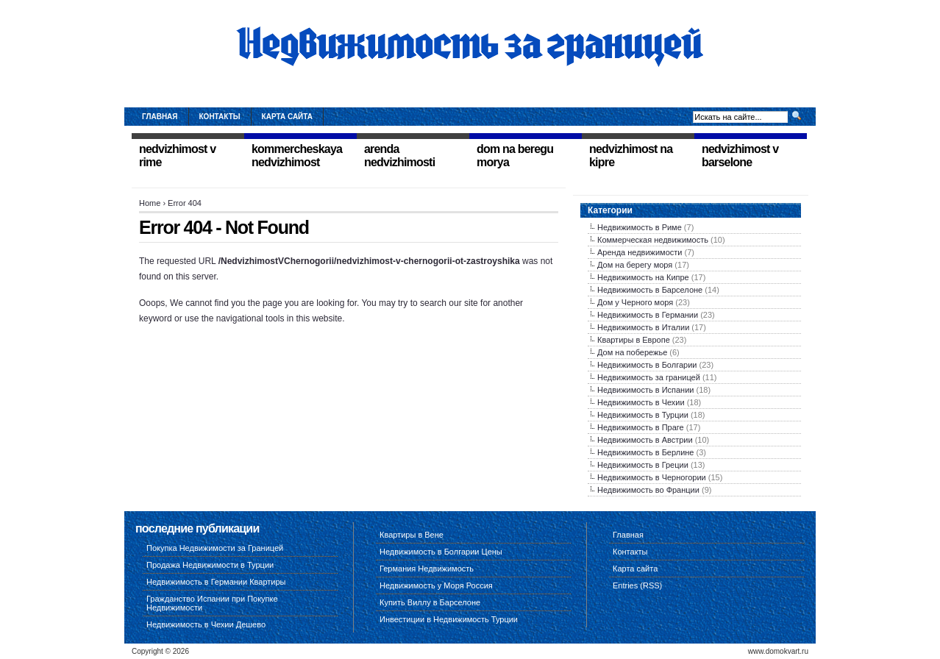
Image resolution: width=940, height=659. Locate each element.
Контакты (220, 117)
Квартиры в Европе (633, 339)
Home (149, 203)
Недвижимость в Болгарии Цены (441, 551)
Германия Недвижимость (427, 568)
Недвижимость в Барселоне (649, 289)
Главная (160, 117)
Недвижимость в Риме (639, 227)
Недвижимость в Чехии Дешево (206, 624)
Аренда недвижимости (639, 252)
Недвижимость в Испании (645, 389)
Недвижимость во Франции (648, 489)
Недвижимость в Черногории (651, 477)
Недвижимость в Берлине (645, 452)
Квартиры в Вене (412, 534)
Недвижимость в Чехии (641, 402)
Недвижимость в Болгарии (647, 364)
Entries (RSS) (637, 585)
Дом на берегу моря (634, 264)
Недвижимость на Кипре (643, 277)
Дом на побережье (632, 352)
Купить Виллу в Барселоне (430, 602)
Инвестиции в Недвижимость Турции (449, 619)
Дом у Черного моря (635, 302)
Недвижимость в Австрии (645, 439)
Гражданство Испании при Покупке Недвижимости (212, 603)
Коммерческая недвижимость (652, 239)
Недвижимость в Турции (642, 414)
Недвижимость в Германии (647, 314)
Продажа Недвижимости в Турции (210, 564)
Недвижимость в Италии (643, 327)
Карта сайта (287, 117)
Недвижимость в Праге (640, 427)
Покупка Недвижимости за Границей (214, 548)
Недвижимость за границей (648, 377)
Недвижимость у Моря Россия (436, 585)
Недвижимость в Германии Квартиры (216, 581)
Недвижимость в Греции (642, 464)
